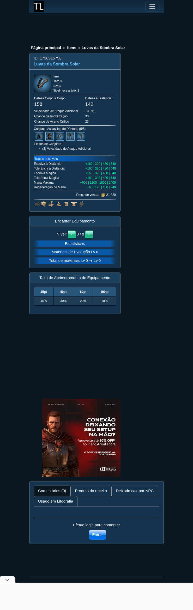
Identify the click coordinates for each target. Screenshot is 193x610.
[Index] (39, 6)
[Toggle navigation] (152, 6)
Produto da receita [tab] (91, 490)
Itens (71, 47)
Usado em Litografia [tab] (55, 501)
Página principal (46, 47)
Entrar (97, 534)
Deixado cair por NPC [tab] (135, 490)
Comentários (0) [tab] (52, 490)
